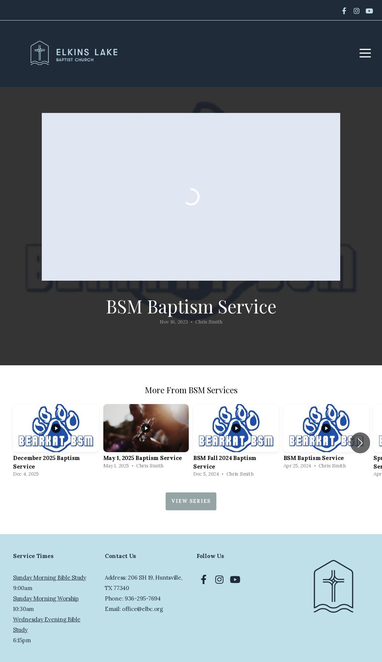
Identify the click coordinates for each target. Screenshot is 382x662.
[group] (56, 442)
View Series (190, 501)
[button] (360, 443)
